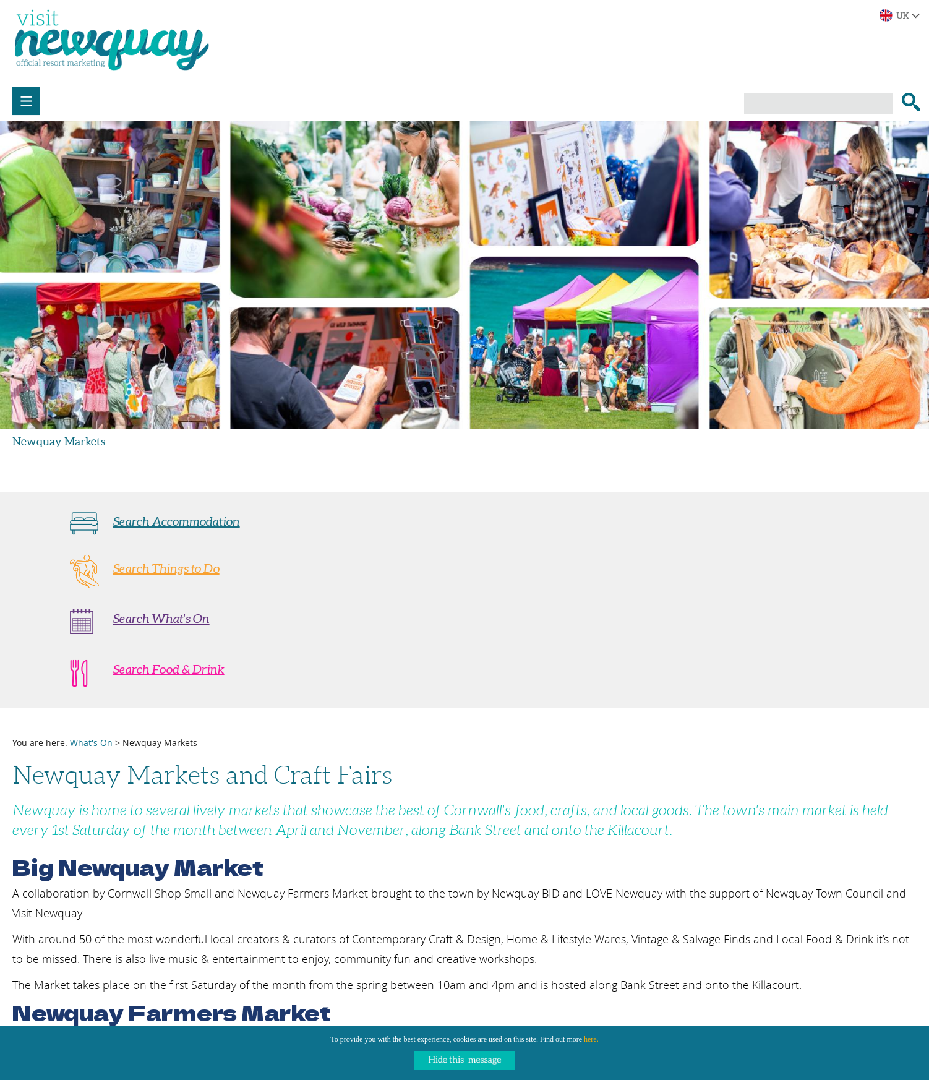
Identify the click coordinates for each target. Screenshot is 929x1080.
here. (591, 1039)
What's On (91, 742)
